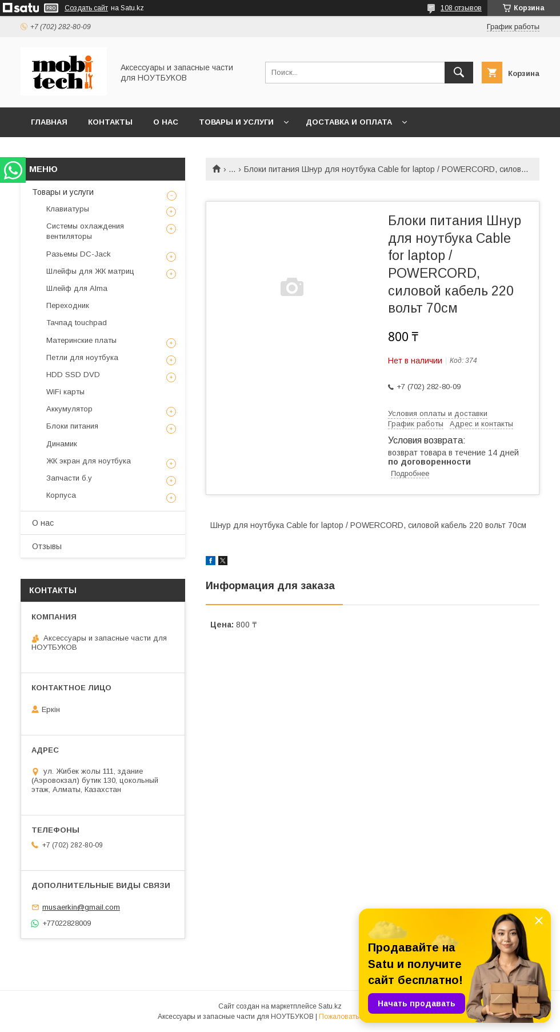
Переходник (67, 305)
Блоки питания (72, 426)
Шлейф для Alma (76, 288)
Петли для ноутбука (82, 357)
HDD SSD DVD (73, 374)
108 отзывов (461, 8)
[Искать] (459, 72)
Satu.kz (330, 1006)
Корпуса (61, 495)
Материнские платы (81, 340)
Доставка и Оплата (349, 122)
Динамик (61, 443)
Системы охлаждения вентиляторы (85, 231)
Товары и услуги (236, 122)
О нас (165, 122)
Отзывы (47, 546)
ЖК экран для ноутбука (88, 461)
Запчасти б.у (69, 478)
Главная (49, 122)
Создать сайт (86, 8)
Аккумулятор (69, 409)
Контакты (110, 122)
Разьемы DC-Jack (78, 254)
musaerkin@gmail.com (81, 907)
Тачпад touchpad (76, 322)
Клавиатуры (67, 209)
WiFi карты (65, 391)
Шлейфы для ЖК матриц (90, 271)
